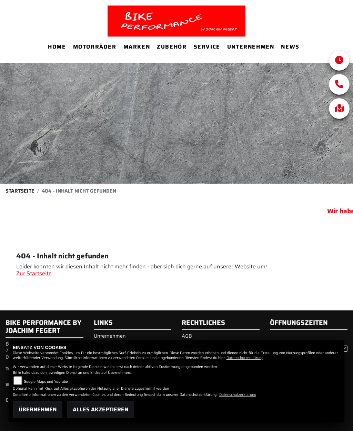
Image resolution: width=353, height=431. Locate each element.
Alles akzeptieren (100, 409)
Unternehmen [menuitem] (250, 46)
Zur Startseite (34, 273)
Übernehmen (38, 409)
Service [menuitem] (207, 46)
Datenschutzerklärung (244, 358)
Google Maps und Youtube (46, 381)
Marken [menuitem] (136, 46)
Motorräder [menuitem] (95, 46)
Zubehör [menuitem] (171, 46)
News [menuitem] (290, 46)
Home (57, 46)
